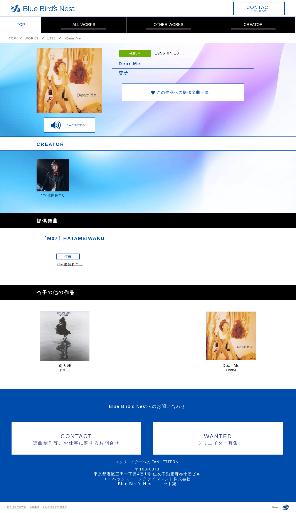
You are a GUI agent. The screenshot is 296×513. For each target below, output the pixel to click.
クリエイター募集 (218, 438)
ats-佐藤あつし (70, 264)
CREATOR (253, 24)
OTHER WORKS (168, 24)
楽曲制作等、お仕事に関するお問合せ (76, 438)
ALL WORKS (83, 24)
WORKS (32, 38)
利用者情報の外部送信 (55, 507)
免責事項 (34, 507)
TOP (21, 24)
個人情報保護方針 (16, 507)
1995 (51, 38)
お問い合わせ (259, 8)
